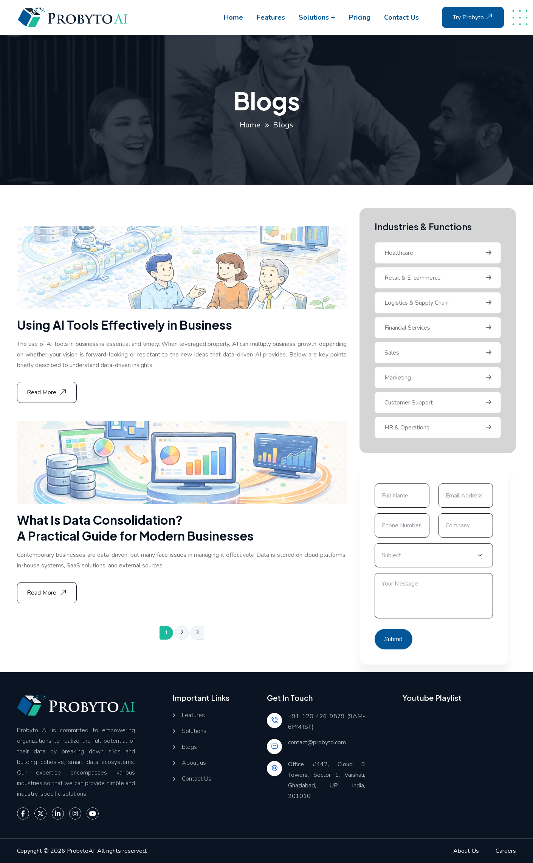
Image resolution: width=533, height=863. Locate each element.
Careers (506, 851)
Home (233, 17)
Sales (391, 353)
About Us (466, 851)
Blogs (189, 747)
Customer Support (408, 402)
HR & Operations (406, 427)
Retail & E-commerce (412, 278)
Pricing (359, 17)
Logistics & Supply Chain (416, 303)
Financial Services (407, 328)
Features (271, 17)
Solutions (314, 17)
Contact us (401, 17)
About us (194, 763)
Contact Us (196, 779)
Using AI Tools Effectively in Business (124, 324)
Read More (47, 392)
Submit (393, 639)
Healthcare (398, 253)
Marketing (397, 377)
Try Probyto (473, 16)
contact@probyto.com (317, 742)
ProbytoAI (81, 851)
